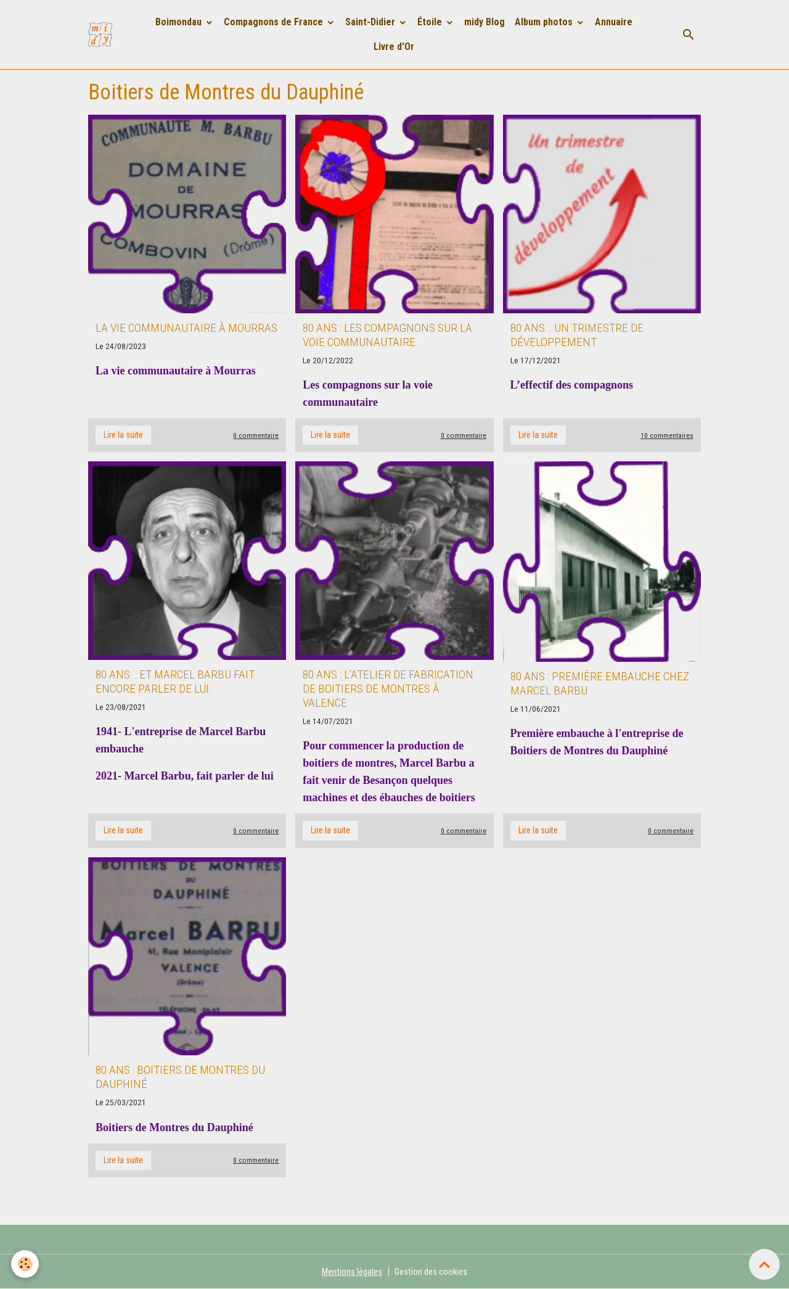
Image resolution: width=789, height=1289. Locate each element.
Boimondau (180, 22)
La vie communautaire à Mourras (186, 328)
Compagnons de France (275, 22)
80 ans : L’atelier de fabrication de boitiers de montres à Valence (388, 688)
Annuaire (614, 22)
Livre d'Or (394, 46)
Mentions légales (349, 1271)
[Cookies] (26, 1263)
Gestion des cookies (433, 1271)
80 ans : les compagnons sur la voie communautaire (387, 335)
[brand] (103, 34)
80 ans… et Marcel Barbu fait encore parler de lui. (175, 681)
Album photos (545, 22)
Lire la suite (123, 435)
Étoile (431, 22)
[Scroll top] (764, 1264)
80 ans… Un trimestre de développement (577, 335)
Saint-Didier (372, 22)
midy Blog (485, 22)
